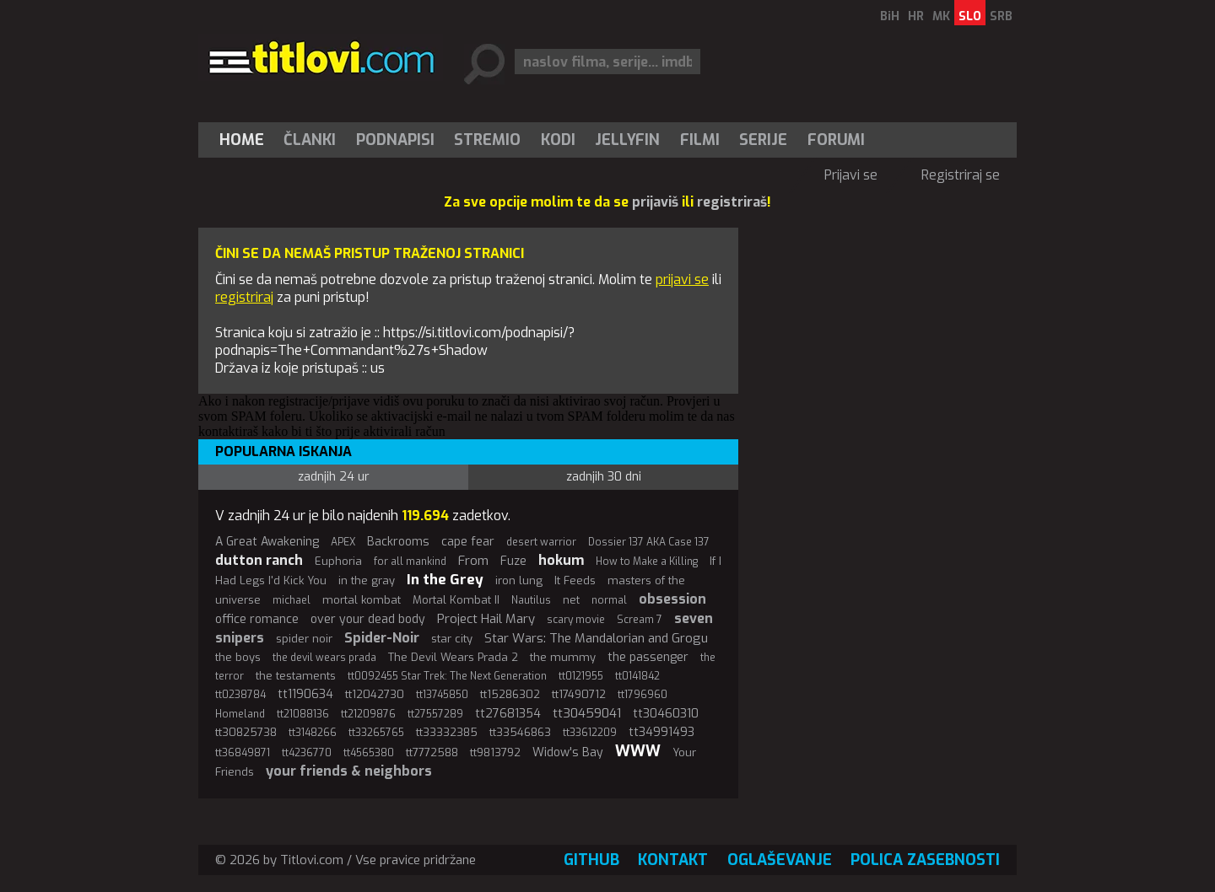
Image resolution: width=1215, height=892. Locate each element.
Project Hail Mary (486, 618)
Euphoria (338, 561)
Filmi (700, 140)
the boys (238, 657)
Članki (310, 140)
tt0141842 (637, 676)
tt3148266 (313, 732)
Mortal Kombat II (456, 600)
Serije (763, 140)
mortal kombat (361, 600)
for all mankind (410, 561)
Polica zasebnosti (925, 860)
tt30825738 (246, 732)
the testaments (296, 676)
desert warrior (541, 542)
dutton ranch (259, 560)
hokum (561, 560)
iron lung (519, 580)
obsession (672, 599)
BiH (889, 16)
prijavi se (682, 279)
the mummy (563, 657)
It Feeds (575, 580)
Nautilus (531, 600)
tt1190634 (305, 694)
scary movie (576, 619)
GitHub (591, 860)
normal (609, 600)
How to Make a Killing (647, 561)
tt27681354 (508, 714)
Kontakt (673, 860)
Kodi (558, 140)
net (571, 600)
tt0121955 (581, 676)
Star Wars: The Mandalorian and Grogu (596, 638)
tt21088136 (303, 714)
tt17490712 (579, 694)
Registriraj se (960, 175)
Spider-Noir (381, 638)
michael (291, 600)
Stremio (487, 140)
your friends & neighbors (349, 771)
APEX (343, 542)
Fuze (513, 561)
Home (241, 140)
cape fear (467, 542)
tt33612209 (590, 732)
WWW (638, 751)
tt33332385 (447, 732)
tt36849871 (242, 753)
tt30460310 (666, 714)
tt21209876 (368, 714)
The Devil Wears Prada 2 (453, 657)
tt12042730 (374, 694)
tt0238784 (240, 694)
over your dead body (367, 619)
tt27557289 (435, 714)
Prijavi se (851, 175)
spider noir (304, 638)
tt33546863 (520, 732)
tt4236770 (307, 753)
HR (916, 16)
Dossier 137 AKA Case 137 (649, 542)
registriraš (732, 202)
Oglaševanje (779, 860)
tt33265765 (376, 732)
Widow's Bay (567, 752)
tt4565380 (368, 753)
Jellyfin (627, 140)
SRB (1001, 16)
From (473, 560)
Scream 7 (639, 619)
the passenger (648, 657)
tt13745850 (442, 694)
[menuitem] (245, 140)
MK (941, 16)
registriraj (244, 297)
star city (451, 638)
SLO (969, 16)
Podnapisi (395, 140)
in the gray (366, 580)
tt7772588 (432, 752)
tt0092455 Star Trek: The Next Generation (447, 676)
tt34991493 (661, 732)
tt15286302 (510, 694)
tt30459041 (587, 713)
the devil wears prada (324, 657)
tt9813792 (495, 752)
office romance (257, 619)
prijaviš (655, 202)
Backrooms (398, 542)
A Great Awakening (267, 542)
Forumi (836, 140)
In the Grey (445, 579)
